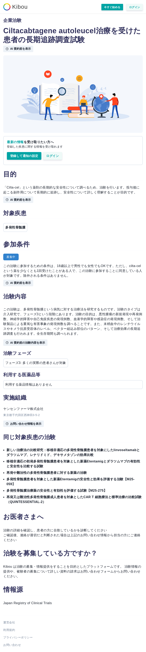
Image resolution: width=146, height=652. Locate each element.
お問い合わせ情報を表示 (23, 423)
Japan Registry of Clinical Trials (27, 603)
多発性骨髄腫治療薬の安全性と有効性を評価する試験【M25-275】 (56, 490)
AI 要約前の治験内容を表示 (25, 342)
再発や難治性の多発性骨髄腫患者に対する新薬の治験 (46, 472)
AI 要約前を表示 (18, 48)
